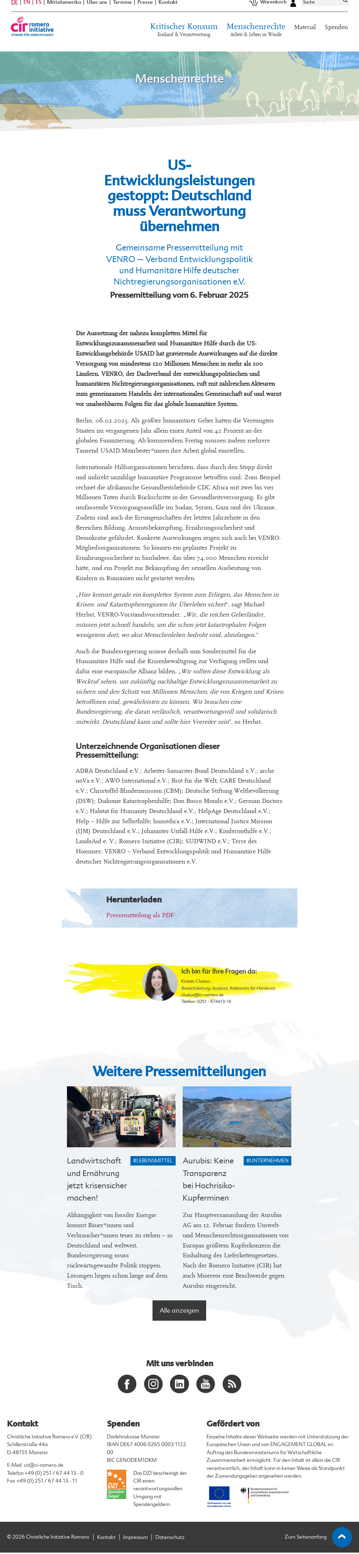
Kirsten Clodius (195, 981)
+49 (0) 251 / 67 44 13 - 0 (54, 1475)
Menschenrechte (255, 38)
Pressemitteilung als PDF (140, 915)
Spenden (336, 35)
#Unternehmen (267, 1161)
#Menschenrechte (51, 55)
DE (14, 10)
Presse (145, 10)
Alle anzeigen (179, 1310)
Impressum (135, 1539)
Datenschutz (169, 1539)
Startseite (20, 55)
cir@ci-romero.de (43, 1467)
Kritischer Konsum (184, 38)
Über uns (97, 10)
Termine (122, 10)
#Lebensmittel (153, 1161)
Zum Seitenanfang (318, 1539)
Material (305, 35)
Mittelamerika (64, 10)
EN (26, 10)
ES (38, 10)
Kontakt (168, 10)
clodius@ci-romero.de (202, 994)
